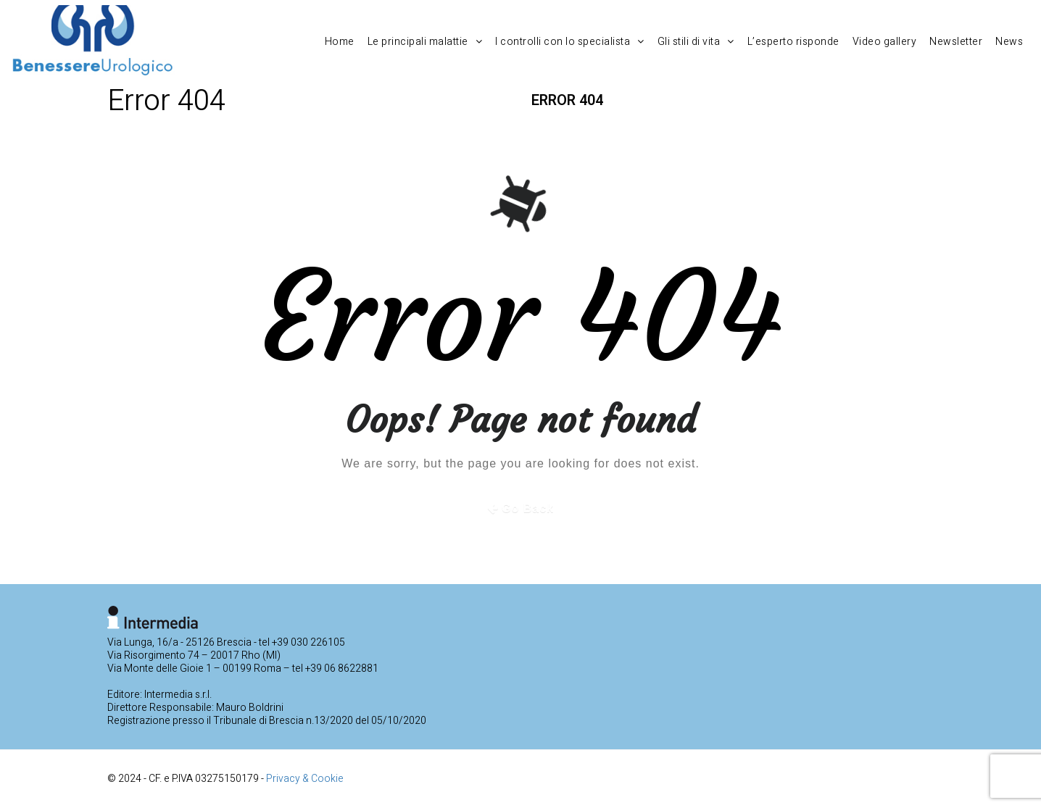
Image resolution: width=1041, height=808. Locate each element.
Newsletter (955, 41)
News (1009, 41)
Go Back (528, 508)
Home (339, 41)
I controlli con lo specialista (569, 41)
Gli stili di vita (696, 41)
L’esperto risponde (793, 41)
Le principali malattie (425, 41)
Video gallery (885, 41)
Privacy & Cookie (305, 778)
